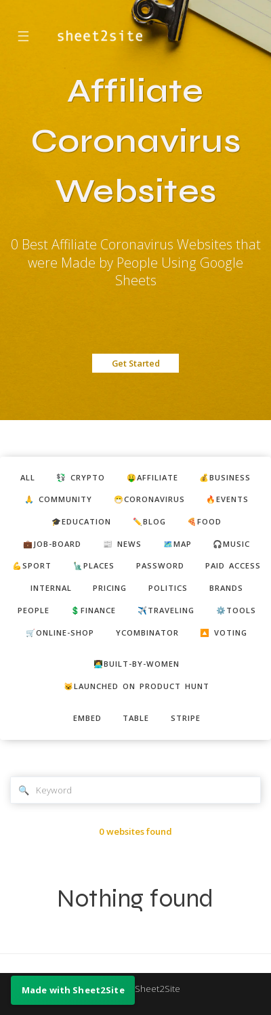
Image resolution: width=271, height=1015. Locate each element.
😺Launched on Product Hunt (136, 686)
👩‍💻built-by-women (136, 664)
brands (226, 588)
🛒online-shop (60, 632)
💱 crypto (80, 477)
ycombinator (147, 632)
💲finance (93, 610)
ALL (27, 477)
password (160, 565)
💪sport (31, 565)
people (33, 610)
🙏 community (58, 499)
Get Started (136, 363)
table (136, 718)
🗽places (93, 565)
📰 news (122, 544)
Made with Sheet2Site (135, 988)
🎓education (81, 521)
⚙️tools (236, 610)
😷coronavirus (149, 499)
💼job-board (52, 544)
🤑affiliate (152, 477)
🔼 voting (223, 632)
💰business (225, 477)
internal (51, 588)
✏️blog (149, 521)
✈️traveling (166, 610)
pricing (110, 588)
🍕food (204, 521)
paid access (233, 565)
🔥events (227, 499)
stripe (186, 718)
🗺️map (177, 544)
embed (87, 718)
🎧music (231, 544)
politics (168, 588)
